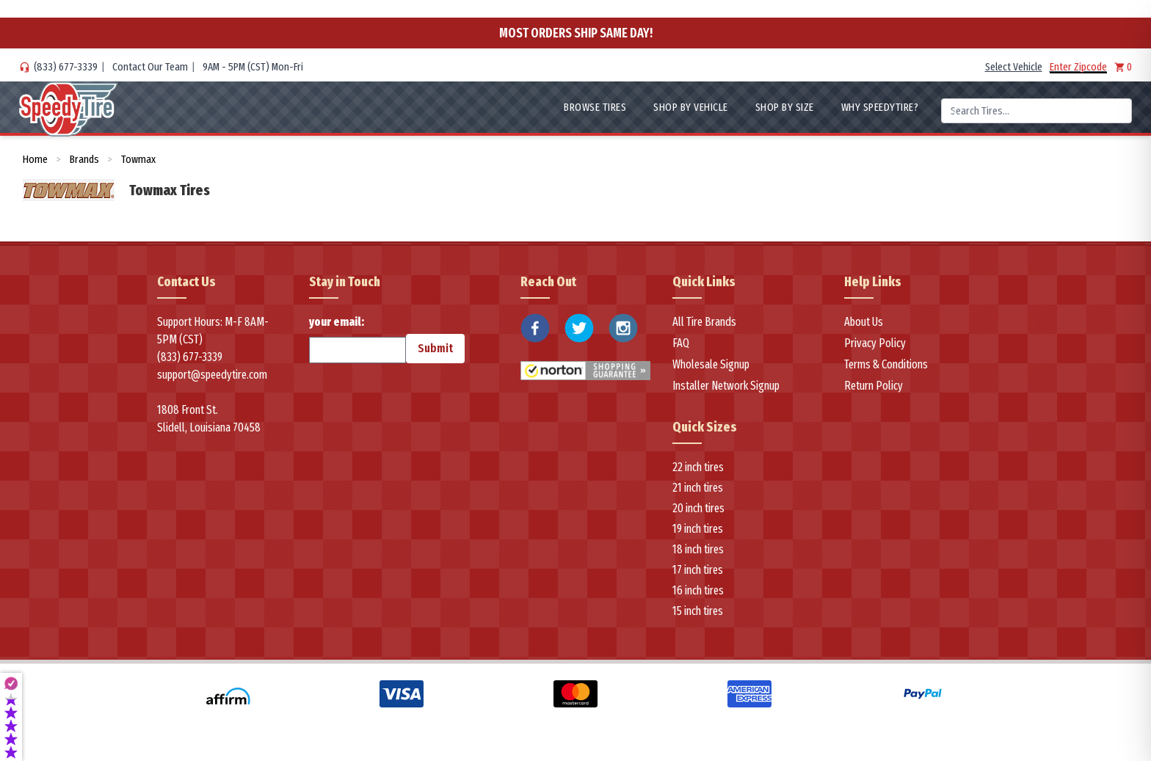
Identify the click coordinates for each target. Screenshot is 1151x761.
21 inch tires (697, 488)
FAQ (680, 343)
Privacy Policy (875, 343)
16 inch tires (698, 590)
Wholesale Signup (710, 364)
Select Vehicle (1013, 66)
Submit (435, 348)
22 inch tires (698, 467)
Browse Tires (595, 107)
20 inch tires (698, 508)
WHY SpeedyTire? (880, 107)
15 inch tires (697, 611)
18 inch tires (698, 549)
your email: (357, 339)
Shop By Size (784, 107)
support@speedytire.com (212, 375)
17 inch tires (697, 570)
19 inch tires (697, 529)
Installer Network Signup (726, 386)
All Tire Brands (704, 322)
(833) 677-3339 (66, 66)
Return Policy (873, 386)
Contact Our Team (150, 66)
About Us (863, 322)
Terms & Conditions (886, 364)
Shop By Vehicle (690, 107)
